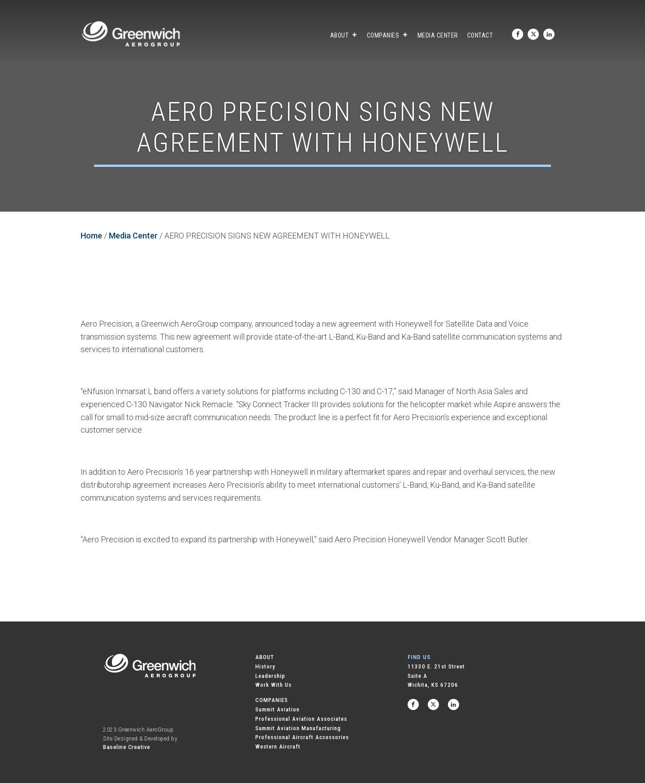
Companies (387, 35)
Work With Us (273, 684)
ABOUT (264, 657)
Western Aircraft (278, 746)
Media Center (437, 35)
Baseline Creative (126, 747)
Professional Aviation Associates (301, 718)
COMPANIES (271, 700)
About (344, 35)
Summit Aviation (277, 709)
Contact (480, 35)
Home (91, 235)
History (265, 666)
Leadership (270, 675)
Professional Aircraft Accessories (302, 737)
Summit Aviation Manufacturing (298, 728)
